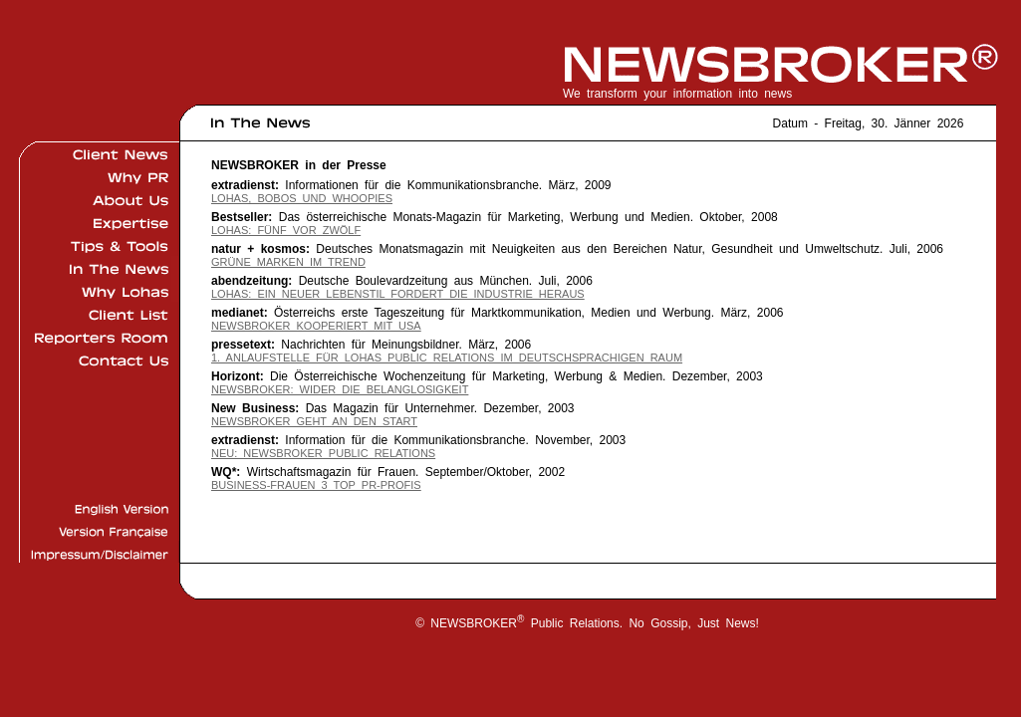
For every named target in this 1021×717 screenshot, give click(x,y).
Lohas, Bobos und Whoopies (301, 198)
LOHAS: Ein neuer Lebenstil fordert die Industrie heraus (398, 294)
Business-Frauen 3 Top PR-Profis (316, 485)
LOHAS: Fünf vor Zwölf (286, 230)
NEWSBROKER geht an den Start (314, 421)
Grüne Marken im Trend (288, 262)
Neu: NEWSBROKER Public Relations (323, 453)
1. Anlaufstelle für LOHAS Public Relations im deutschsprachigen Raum (446, 357)
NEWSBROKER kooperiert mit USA (316, 326)
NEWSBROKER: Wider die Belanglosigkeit (339, 389)
